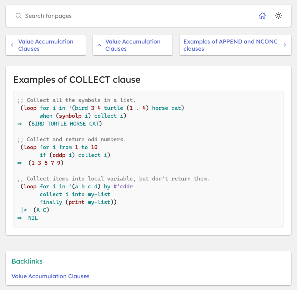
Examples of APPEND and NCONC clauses (235, 45)
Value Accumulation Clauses (42, 45)
